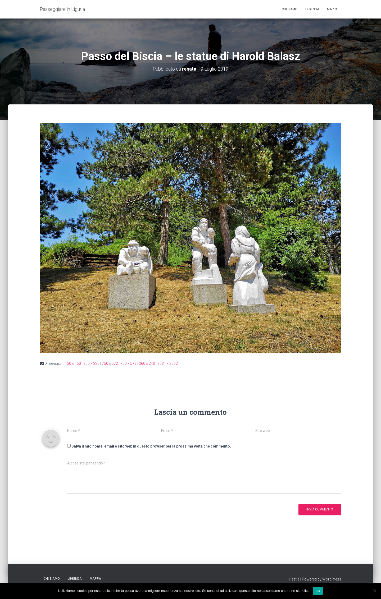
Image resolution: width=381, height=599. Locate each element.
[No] (374, 590)
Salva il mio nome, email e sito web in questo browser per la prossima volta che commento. (151, 446)
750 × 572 (110, 363)
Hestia (294, 579)
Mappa (332, 9)
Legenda (312, 9)
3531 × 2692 (167, 363)
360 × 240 (147, 363)
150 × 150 (73, 363)
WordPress (331, 579)
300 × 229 (91, 363)
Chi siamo (289, 9)
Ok (318, 591)
